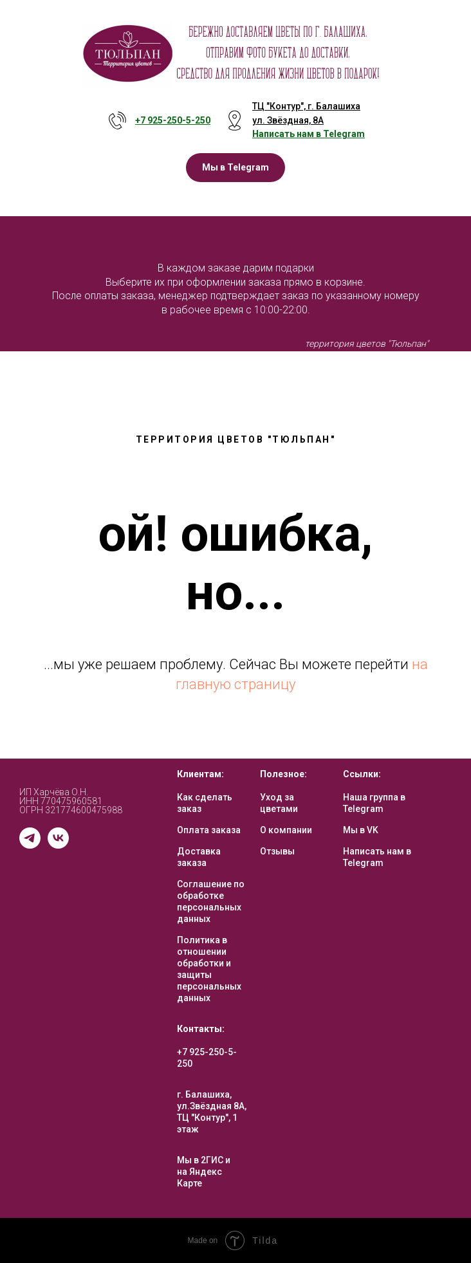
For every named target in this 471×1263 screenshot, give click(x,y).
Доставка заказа (199, 857)
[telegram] (30, 845)
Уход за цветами (279, 803)
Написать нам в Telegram (377, 857)
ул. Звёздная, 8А (288, 120)
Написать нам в (287, 134)
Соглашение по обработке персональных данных (211, 901)
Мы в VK (360, 830)
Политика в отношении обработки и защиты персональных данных (209, 969)
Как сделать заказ (204, 803)
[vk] (58, 845)
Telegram (344, 134)
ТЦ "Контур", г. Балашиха (306, 106)
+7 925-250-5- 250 (172, 120)
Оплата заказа (209, 830)
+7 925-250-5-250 (207, 1058)
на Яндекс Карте (199, 1177)
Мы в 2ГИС (200, 1160)
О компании (286, 830)
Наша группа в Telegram (374, 803)
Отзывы (277, 851)
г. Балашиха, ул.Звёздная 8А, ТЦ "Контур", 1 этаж (211, 1111)
